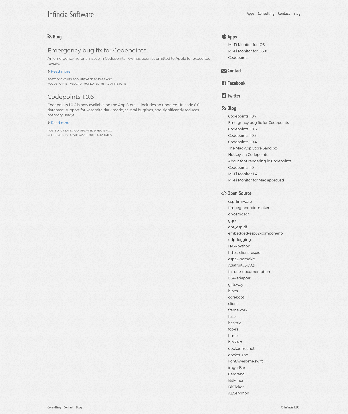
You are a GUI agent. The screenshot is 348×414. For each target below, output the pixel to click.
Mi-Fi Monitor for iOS (246, 45)
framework (237, 310)
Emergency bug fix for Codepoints (96, 50)
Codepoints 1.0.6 (70, 96)
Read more (60, 71)
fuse (232, 316)
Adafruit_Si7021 (241, 265)
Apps (250, 13)
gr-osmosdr (238, 214)
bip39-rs (235, 342)
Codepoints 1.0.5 (242, 135)
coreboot (236, 297)
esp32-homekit (241, 259)
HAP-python (239, 246)
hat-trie (234, 323)
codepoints (58, 83)
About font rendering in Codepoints (260, 161)
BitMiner (235, 380)
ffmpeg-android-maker (248, 208)
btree (233, 336)
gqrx (232, 221)
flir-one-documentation (249, 272)
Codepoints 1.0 (241, 167)
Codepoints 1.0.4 (242, 142)
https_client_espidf (245, 253)
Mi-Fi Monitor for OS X (247, 51)
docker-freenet (241, 348)
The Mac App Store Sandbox (253, 148)
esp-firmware (240, 201)
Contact (284, 13)
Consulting (266, 13)
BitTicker (236, 387)
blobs (233, 291)
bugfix (77, 83)
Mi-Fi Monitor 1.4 (242, 174)
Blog (297, 13)
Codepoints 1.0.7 (242, 116)
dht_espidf (237, 227)
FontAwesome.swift (245, 361)
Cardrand (236, 374)
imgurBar (236, 368)
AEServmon (238, 393)
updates (92, 83)
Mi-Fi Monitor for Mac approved (256, 180)
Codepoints (238, 58)
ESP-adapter (239, 278)
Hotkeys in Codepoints (248, 155)
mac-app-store (114, 83)
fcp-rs (233, 329)
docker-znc (238, 355)
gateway (235, 285)
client (233, 304)
